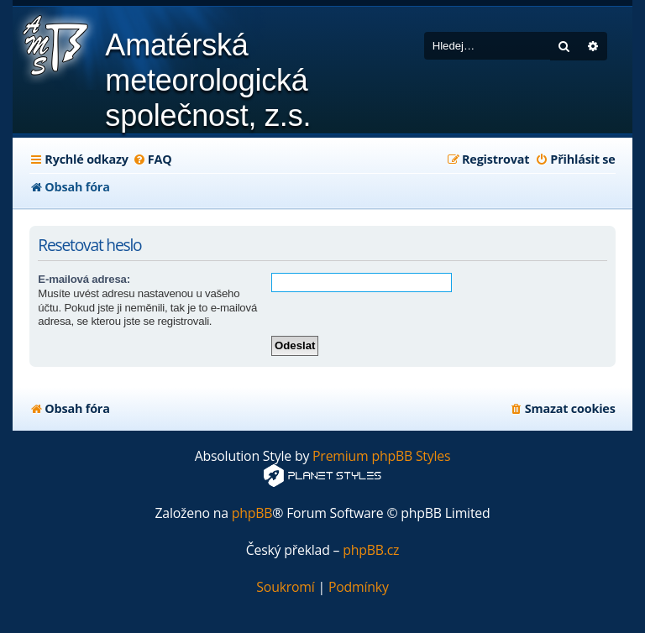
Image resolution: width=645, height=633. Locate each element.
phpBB (252, 513)
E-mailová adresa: (83, 279)
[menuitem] (152, 159)
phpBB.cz (371, 550)
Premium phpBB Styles (381, 456)
